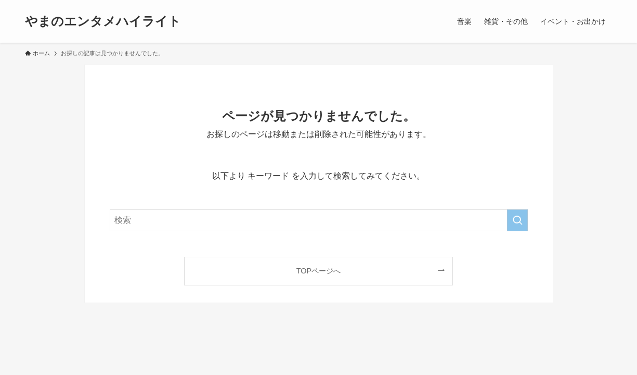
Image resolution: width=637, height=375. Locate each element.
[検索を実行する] (517, 220)
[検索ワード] (319, 220)
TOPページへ (318, 271)
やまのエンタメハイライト (103, 21)
